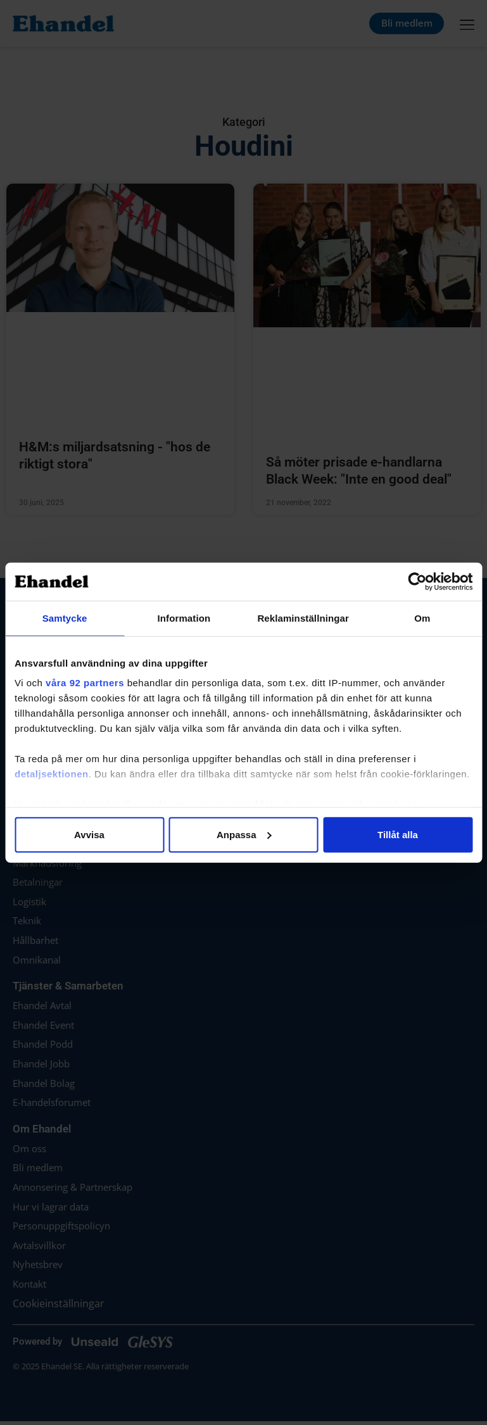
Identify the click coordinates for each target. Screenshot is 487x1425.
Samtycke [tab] (64, 617)
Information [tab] (184, 617)
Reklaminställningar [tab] (302, 617)
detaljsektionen (52, 774)
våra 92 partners (85, 682)
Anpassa (244, 834)
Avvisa (89, 834)
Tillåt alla (397, 834)
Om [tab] (422, 617)
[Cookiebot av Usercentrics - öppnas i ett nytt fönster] (417, 581)
